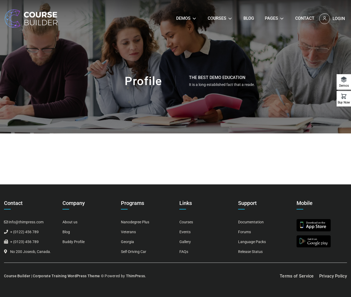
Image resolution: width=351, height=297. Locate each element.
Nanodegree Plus (135, 222)
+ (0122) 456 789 (24, 232)
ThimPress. (136, 276)
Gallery (185, 242)
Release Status (250, 252)
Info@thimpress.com (26, 222)
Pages (271, 18)
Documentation (251, 222)
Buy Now (344, 102)
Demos (183, 18)
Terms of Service (297, 276)
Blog (248, 18)
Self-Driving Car (133, 252)
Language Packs (252, 242)
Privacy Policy (333, 276)
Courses (217, 18)
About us (69, 222)
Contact (304, 18)
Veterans (128, 232)
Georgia (127, 242)
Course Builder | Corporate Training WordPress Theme (52, 276)
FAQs (183, 252)
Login (339, 18)
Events (185, 232)
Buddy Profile (73, 242)
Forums (244, 232)
